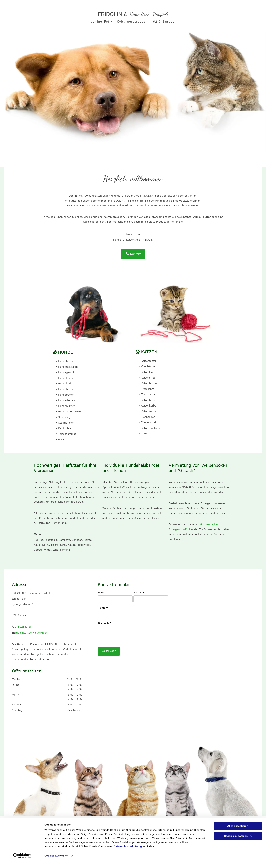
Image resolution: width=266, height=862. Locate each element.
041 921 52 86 (23, 627)
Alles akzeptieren (237, 825)
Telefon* (103, 608)
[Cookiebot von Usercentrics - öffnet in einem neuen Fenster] (22, 855)
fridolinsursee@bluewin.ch (31, 633)
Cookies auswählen (56, 855)
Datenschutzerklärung (127, 846)
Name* (102, 593)
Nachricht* (104, 623)
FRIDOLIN (110, 14)
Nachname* (140, 593)
